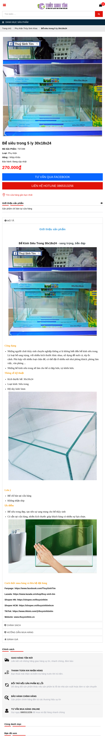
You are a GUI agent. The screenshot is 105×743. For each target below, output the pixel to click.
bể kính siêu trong (88, 351)
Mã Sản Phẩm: (9, 149)
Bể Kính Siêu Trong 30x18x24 (38, 243)
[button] (52, 220)
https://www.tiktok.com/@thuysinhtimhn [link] (33, 611)
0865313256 (26, 712)
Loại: (4, 153)
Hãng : (5, 157)
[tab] (52, 221)
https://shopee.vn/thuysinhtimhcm (36, 605)
